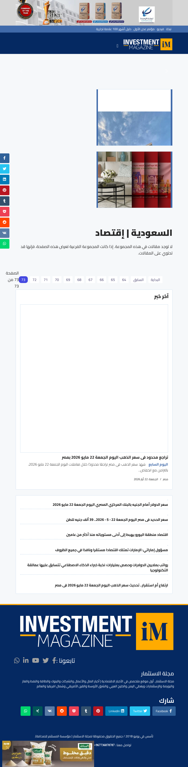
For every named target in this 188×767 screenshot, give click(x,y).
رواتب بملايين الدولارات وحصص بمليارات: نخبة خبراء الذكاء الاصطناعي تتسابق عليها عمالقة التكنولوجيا (97, 567)
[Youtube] (35, 660)
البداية (155, 279)
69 (68, 279)
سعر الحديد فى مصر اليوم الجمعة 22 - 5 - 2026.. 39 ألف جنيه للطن (117, 519)
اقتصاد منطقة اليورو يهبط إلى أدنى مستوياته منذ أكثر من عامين (117, 534)
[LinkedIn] (26, 660)
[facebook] (54, 660)
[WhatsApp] (17, 660)
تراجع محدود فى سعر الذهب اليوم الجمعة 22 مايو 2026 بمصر (115, 457)
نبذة (168, 29)
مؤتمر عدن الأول (144, 29)
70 (57, 279)
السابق (138, 279)
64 (124, 279)
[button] (21, 71)
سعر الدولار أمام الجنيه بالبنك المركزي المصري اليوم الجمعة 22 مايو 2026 (110, 504)
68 (79, 279)
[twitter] (46, 660)
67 (91, 279)
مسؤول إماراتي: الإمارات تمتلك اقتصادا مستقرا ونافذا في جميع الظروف (111, 549)
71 (46, 279)
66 (102, 279)
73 (23, 279)
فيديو (160, 29)
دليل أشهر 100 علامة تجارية (113, 29)
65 (113, 279)
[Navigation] (117, 45)
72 (34, 279)
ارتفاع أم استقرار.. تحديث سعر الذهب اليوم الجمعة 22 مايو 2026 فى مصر (111, 585)
